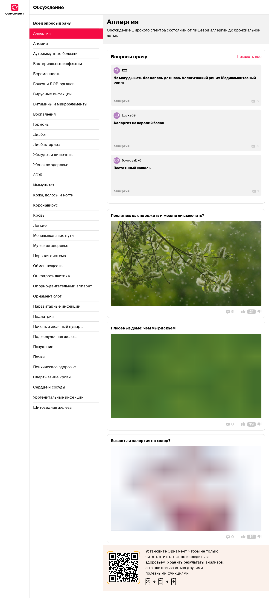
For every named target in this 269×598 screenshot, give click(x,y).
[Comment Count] (251, 311)
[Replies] (255, 101)
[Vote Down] (260, 311)
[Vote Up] (242, 312)
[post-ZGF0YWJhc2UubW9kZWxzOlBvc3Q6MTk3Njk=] (186, 175)
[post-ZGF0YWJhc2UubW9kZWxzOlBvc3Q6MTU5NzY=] (186, 263)
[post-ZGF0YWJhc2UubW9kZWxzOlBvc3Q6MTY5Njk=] (186, 376)
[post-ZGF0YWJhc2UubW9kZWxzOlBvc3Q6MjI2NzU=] (186, 85)
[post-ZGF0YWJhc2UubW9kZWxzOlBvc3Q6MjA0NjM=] (186, 130)
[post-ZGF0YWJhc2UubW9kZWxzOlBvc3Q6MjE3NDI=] (186, 488)
